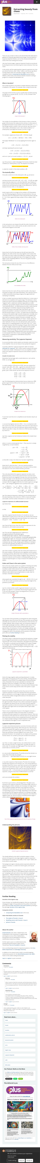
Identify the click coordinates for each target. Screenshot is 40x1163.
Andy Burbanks (17, 13)
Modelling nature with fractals (14, 920)
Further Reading (14, 632)
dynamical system (9, 1040)
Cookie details (11, 1157)
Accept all (29, 1160)
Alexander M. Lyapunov (8, 348)
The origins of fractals (12, 918)
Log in (4, 958)
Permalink (11, 967)
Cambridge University (20, 949)
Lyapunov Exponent (9, 1055)
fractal (6, 1025)
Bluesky (16, 1139)
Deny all (21, 1160)
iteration (7, 1030)
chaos (6, 1020)
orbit (6, 1060)
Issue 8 (23, 945)
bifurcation (7, 1065)
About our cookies (12, 1155)
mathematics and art (10, 1035)
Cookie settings (12, 1160)
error (6, 1045)
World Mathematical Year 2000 (26, 954)
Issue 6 (21, 918)
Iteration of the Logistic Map (17, 907)
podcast (13, 1072)
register (9, 958)
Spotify (15, 1078)
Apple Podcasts (9, 1078)
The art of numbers (14, 945)
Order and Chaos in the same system (14, 563)
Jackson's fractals (10, 922)
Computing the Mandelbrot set (20, 74)
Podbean (20, 1078)
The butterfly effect (8, 172)
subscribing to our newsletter (24, 1138)
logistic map (8, 1050)
